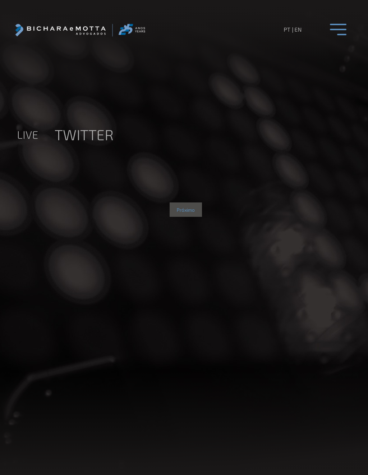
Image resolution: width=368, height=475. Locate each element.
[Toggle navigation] (338, 29)
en (298, 29)
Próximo (186, 210)
